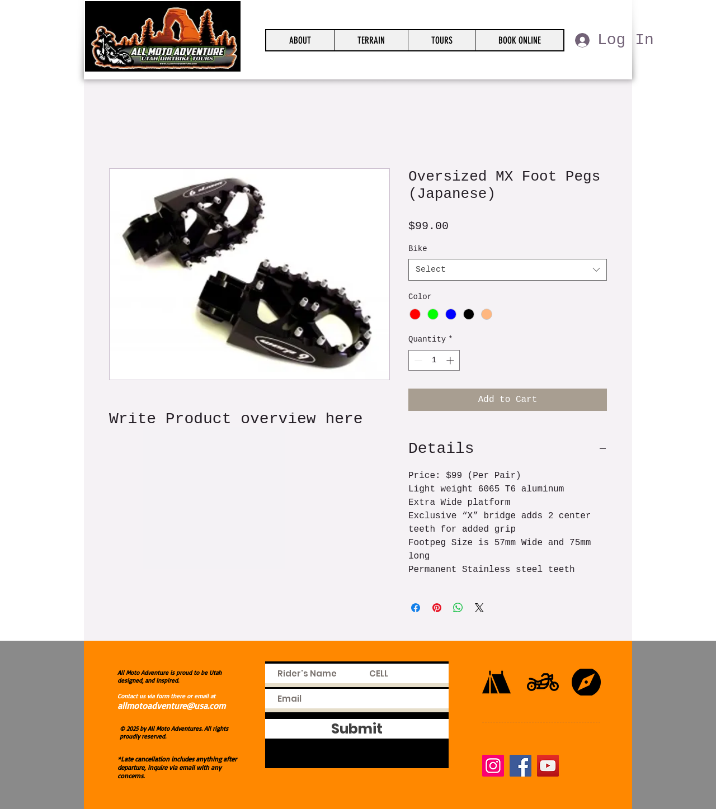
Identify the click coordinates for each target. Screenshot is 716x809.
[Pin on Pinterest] (437, 607)
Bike (417, 248)
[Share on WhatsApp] (458, 607)
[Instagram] (493, 766)
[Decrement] (417, 360)
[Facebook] (520, 766)
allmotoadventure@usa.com (171, 705)
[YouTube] (548, 766)
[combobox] (507, 270)
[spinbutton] (434, 360)
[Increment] (451, 360)
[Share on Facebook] (415, 607)
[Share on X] (479, 607)
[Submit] (357, 729)
